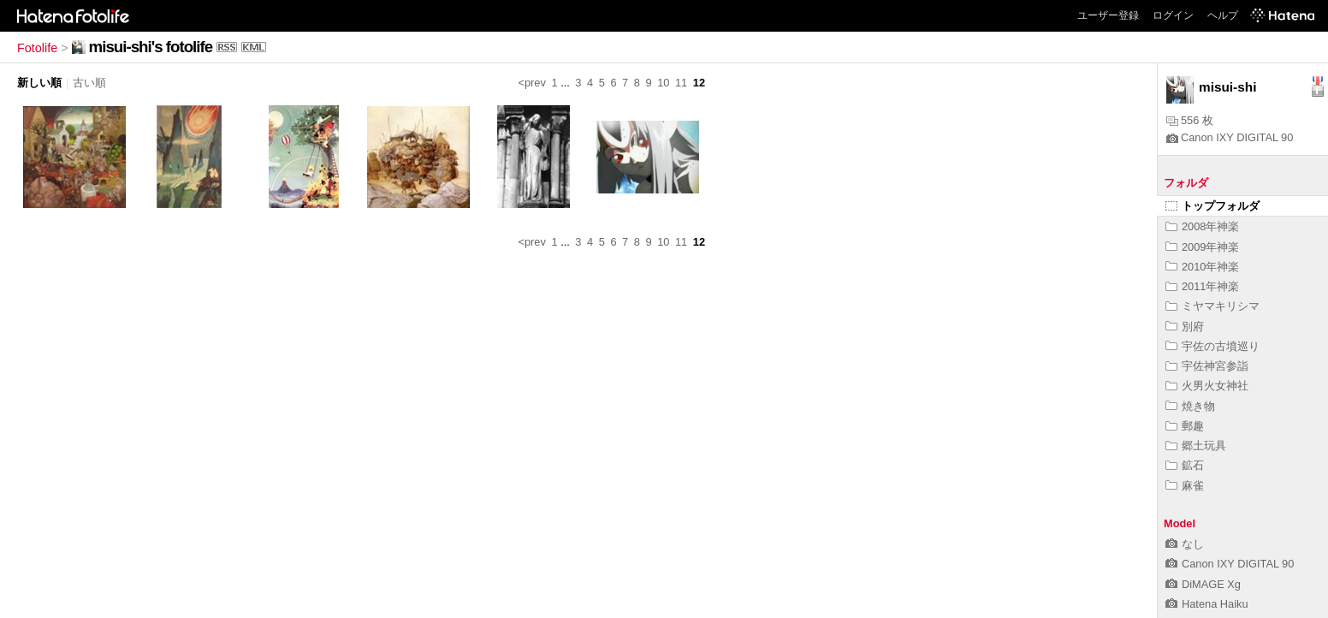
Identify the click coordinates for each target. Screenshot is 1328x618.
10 (663, 82)
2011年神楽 (1202, 286)
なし (1184, 544)
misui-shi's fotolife (150, 47)
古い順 (89, 82)
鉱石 (1184, 465)
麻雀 (1184, 485)
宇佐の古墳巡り (1212, 346)
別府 (1184, 326)
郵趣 (1184, 425)
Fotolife (37, 48)
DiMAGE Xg (1203, 584)
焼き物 (1190, 406)
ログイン (1173, 15)
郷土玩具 (1195, 445)
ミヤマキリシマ (1212, 306)
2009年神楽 (1202, 247)
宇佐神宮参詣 (1206, 366)
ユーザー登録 (1108, 15)
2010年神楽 (1202, 266)
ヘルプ (1222, 15)
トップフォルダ (1212, 205)
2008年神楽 (1202, 226)
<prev (532, 82)
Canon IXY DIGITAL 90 (1229, 137)
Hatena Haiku (1206, 603)
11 (681, 82)
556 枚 (1189, 120)
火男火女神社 (1206, 385)
